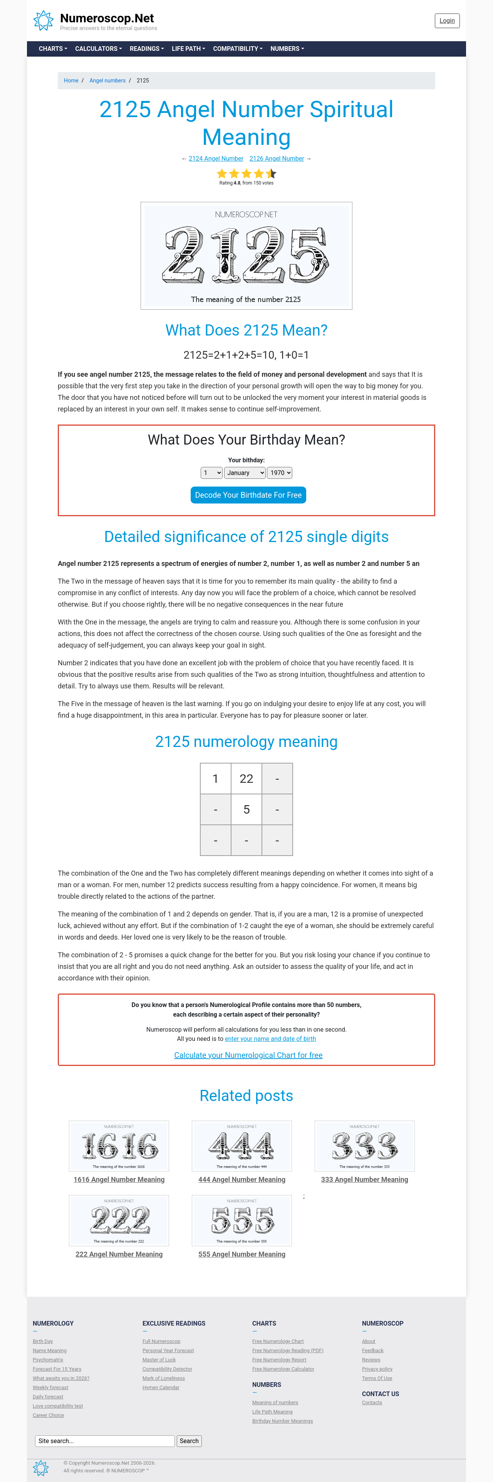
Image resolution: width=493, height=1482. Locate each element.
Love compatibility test (58, 1406)
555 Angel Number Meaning (241, 1254)
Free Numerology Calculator (283, 1369)
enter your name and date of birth (270, 1038)
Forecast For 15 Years (57, 1369)
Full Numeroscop (161, 1341)
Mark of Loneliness (164, 1378)
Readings (144, 48)
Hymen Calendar (161, 1387)
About (369, 1341)
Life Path (186, 48)
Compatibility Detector (167, 1369)
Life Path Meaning (272, 1412)
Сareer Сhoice (48, 1415)
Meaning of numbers (275, 1402)
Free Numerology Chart (278, 1341)
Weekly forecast (50, 1387)
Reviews (371, 1360)
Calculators (96, 48)
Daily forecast (48, 1397)
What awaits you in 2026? (61, 1378)
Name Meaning (50, 1350)
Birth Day (43, 1341)
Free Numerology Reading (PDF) (288, 1350)
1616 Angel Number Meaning (119, 1179)
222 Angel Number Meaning (119, 1254)
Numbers (284, 48)
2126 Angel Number (277, 158)
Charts (51, 48)
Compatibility (235, 48)
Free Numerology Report (279, 1360)
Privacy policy (377, 1369)
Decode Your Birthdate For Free (248, 495)
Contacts (372, 1402)
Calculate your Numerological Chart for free (248, 1055)
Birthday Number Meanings (282, 1421)
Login (447, 20)
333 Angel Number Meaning (364, 1179)
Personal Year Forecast (168, 1350)
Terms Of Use (377, 1378)
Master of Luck (159, 1360)
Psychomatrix (48, 1360)
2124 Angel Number (216, 158)
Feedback (373, 1350)
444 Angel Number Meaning (241, 1179)
